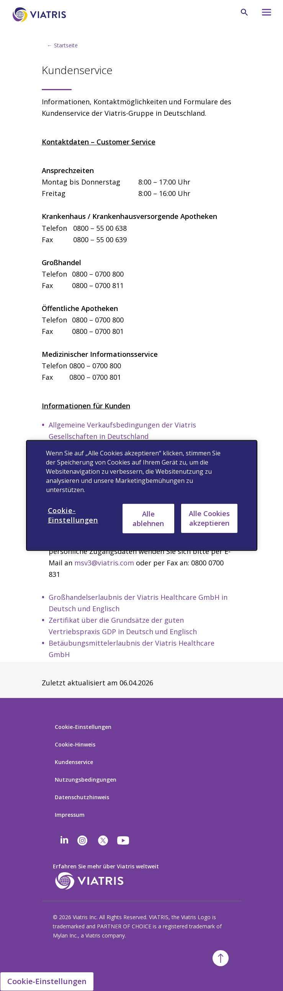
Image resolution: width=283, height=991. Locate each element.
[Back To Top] (221, 958)
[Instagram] (82, 840)
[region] (142, 495)
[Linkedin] (64, 840)
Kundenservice (74, 762)
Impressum (70, 814)
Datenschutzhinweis (82, 797)
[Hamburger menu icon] (263, 14)
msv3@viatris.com (104, 562)
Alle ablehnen (148, 518)
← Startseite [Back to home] (62, 45)
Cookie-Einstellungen (83, 726)
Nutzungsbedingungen (85, 779)
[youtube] (123, 840)
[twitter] (103, 840)
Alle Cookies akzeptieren (209, 518)
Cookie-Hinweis (75, 744)
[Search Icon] (244, 12)
